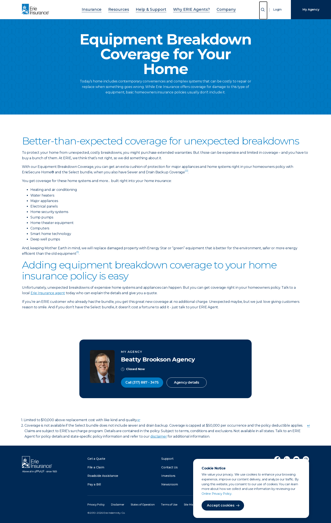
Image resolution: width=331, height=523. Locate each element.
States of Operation (143, 504)
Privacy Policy (96, 504)
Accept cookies (221, 505)
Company (214, 9)
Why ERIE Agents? (185, 9)
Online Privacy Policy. (217, 494)
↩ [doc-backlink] (138, 420)
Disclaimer (117, 504)
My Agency (311, 9)
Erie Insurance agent (48, 293)
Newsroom (169, 484)
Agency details (186, 382)
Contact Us (169, 467)
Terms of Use (169, 504)
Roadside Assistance (102, 476)
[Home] (36, 9)
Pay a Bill (94, 484)
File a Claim (95, 467)
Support (167, 459)
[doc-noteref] (186, 172)
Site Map (189, 504)
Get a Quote (96, 459)
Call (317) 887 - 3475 (142, 382)
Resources (126, 9)
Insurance (103, 9)
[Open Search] (263, 10)
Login (277, 9)
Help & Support (152, 9)
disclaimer (158, 436)
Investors (168, 476)
